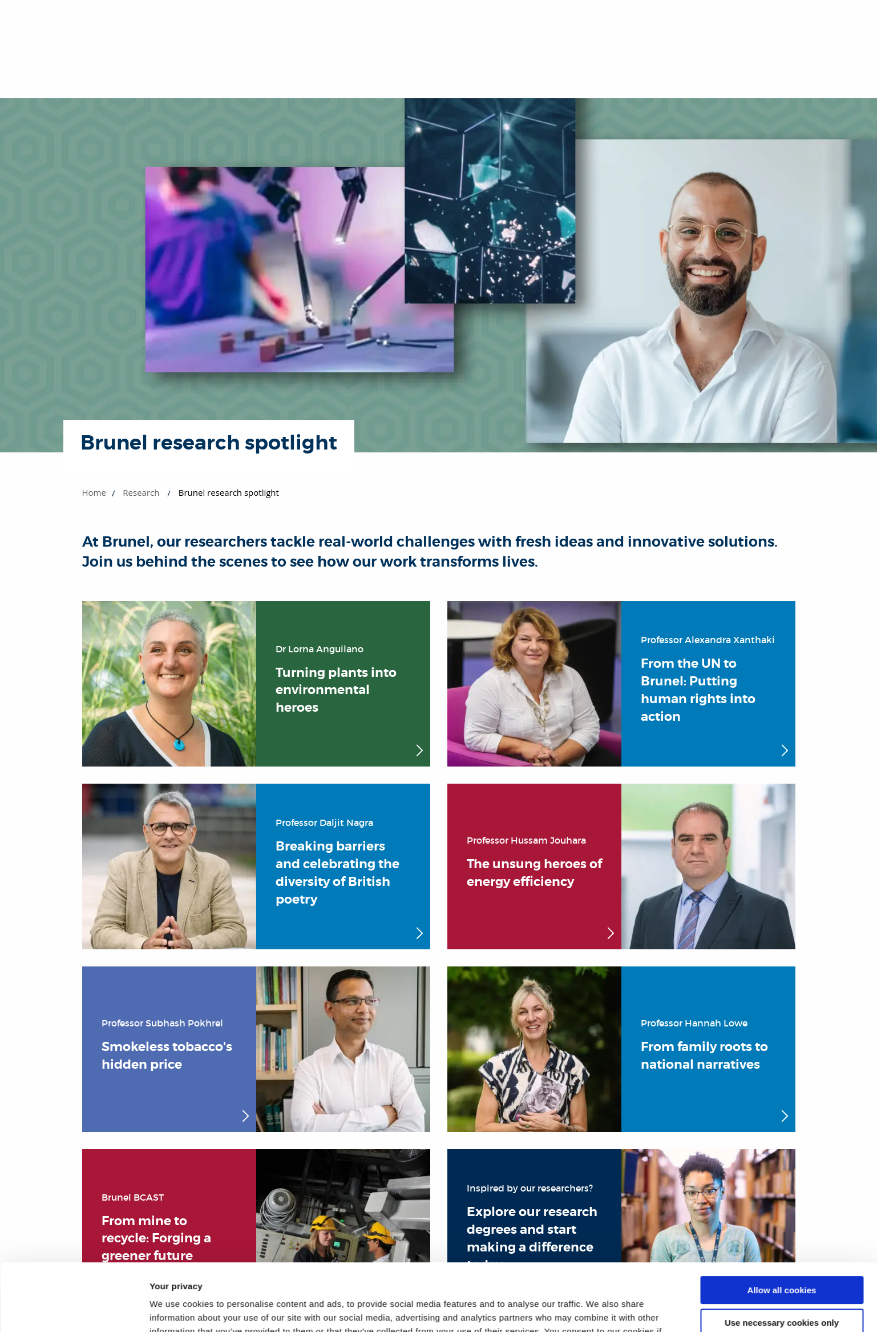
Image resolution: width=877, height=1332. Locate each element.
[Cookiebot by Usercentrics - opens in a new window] (74, 1309)
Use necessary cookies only (782, 1255)
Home (94, 492)
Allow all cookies (782, 1223)
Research (141, 492)
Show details (176, 1309)
